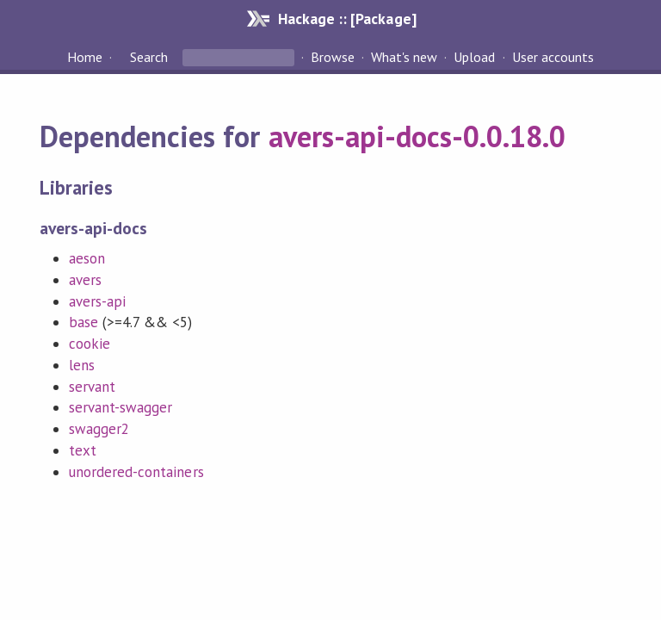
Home (84, 56)
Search (149, 56)
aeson (87, 258)
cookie (89, 343)
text (82, 450)
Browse (333, 56)
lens (82, 365)
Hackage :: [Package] (347, 18)
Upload (474, 56)
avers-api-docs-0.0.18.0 (417, 136)
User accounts (553, 56)
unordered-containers (136, 471)
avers (85, 279)
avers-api (97, 301)
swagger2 (99, 428)
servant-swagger (120, 407)
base (83, 322)
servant (92, 386)
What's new (404, 56)
